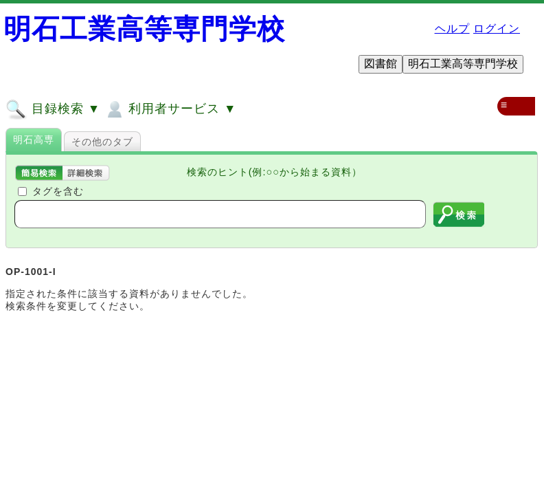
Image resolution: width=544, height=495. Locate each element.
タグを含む (58, 191)
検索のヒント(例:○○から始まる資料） (274, 171)
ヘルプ (452, 28)
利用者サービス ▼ (170, 109)
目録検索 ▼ (52, 109)
